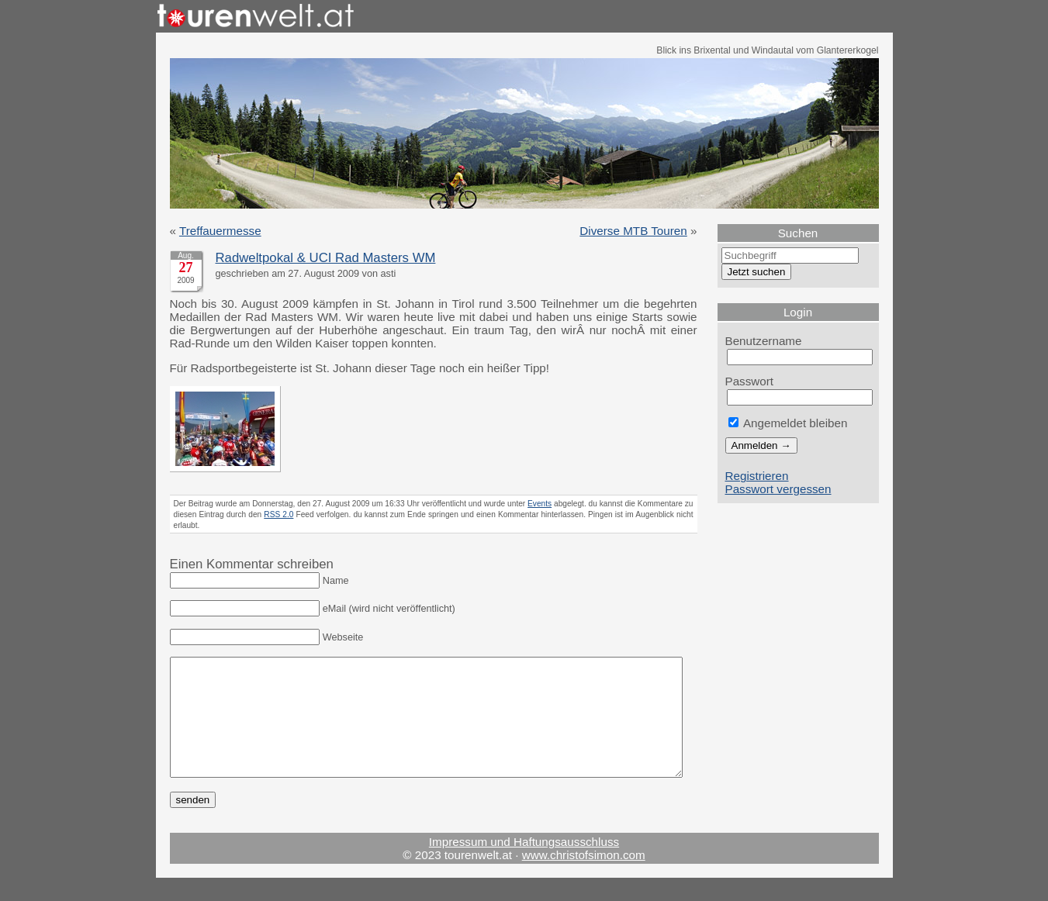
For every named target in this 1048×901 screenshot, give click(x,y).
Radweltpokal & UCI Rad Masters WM (326, 257)
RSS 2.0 (278, 514)
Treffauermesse (220, 230)
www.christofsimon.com (583, 878)
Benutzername (763, 340)
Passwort (749, 381)
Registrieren (757, 475)
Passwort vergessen (778, 488)
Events (539, 503)
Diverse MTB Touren (633, 230)
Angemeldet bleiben (788, 423)
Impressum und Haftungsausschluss (524, 865)
